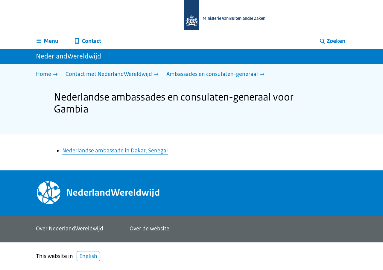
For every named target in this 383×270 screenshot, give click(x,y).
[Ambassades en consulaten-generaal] (217, 74)
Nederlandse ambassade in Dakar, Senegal (115, 150)
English (88, 256)
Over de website (149, 228)
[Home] (48, 74)
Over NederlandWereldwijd (69, 228)
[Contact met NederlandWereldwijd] (114, 74)
